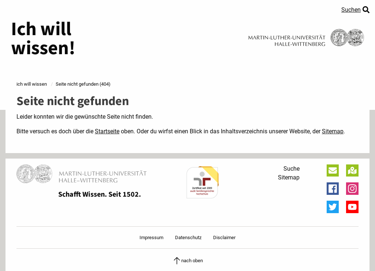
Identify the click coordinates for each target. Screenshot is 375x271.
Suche (291, 168)
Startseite (107, 131)
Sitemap (333, 131)
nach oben (187, 260)
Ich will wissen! (43, 39)
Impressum (151, 237)
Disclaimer (224, 237)
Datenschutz (188, 237)
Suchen (351, 9)
